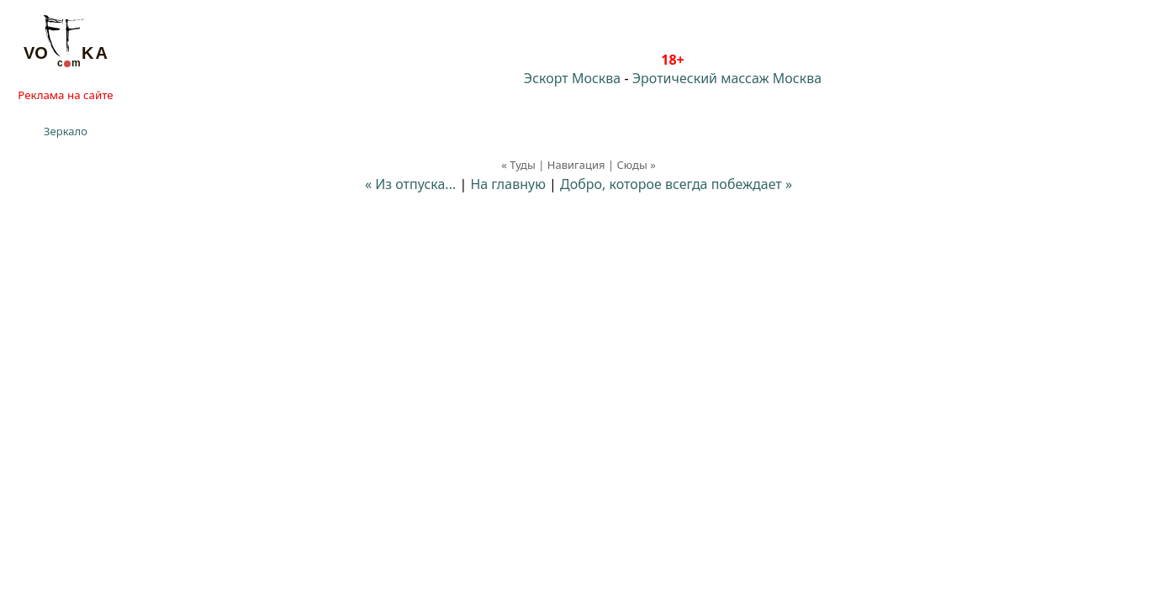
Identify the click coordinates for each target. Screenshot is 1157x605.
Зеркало (65, 131)
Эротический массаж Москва (727, 78)
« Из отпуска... (410, 184)
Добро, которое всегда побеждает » (676, 184)
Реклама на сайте (65, 95)
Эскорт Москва (572, 78)
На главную (508, 184)
